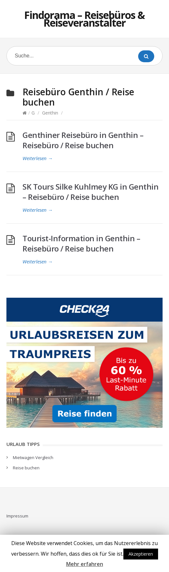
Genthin (50, 113)
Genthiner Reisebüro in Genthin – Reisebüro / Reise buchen (82, 140)
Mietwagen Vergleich (33, 457)
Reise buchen (26, 468)
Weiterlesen (37, 158)
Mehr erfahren (84, 564)
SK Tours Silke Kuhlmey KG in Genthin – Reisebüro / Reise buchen (90, 191)
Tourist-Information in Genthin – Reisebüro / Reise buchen (81, 243)
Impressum (17, 516)
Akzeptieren (141, 554)
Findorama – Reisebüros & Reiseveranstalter (84, 19)
